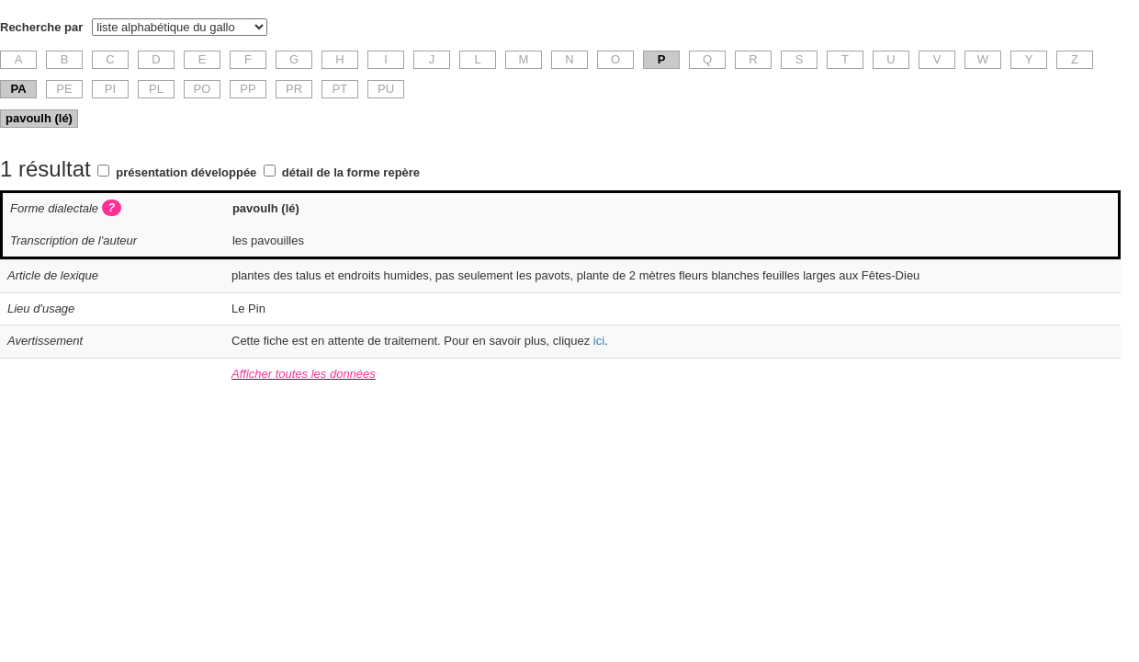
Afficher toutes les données (303, 374)
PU (386, 89)
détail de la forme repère (351, 172)
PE (64, 89)
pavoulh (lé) (39, 118)
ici (598, 341)
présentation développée (186, 172)
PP (247, 89)
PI (110, 89)
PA (18, 89)
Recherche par (41, 27)
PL (156, 89)
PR (294, 89)
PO (202, 89)
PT (340, 89)
